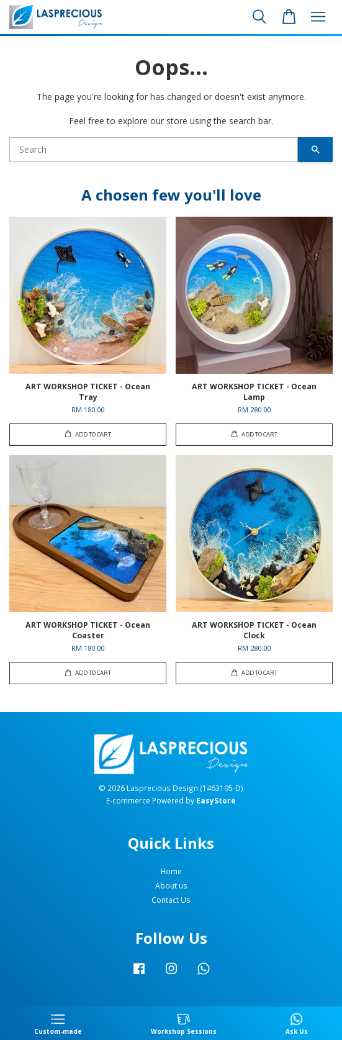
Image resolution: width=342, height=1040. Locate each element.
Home (171, 871)
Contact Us (171, 900)
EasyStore (216, 800)
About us (171, 885)
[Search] (153, 149)
